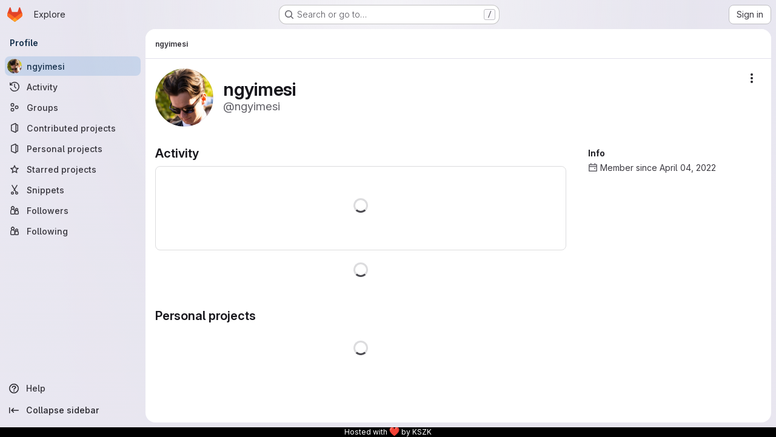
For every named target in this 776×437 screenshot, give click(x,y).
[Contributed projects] (73, 128)
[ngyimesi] (73, 66)
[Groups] (73, 107)
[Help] (73, 388)
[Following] (73, 231)
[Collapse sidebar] (73, 410)
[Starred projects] (73, 169)
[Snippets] (73, 189)
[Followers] (73, 210)
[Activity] (73, 86)
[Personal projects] (73, 148)
